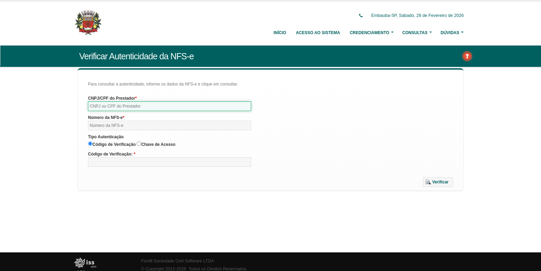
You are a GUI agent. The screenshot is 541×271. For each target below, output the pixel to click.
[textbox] (169, 106)
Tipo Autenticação (106, 136)
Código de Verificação (114, 144)
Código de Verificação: (111, 154)
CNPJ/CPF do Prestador (111, 98)
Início (280, 32)
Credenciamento (369, 32)
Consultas (414, 32)
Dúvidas (450, 32)
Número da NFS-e (105, 117)
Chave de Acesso (158, 144)
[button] (438, 182)
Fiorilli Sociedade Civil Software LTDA (177, 261)
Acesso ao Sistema (318, 32)
